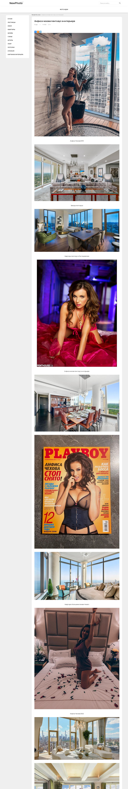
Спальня (11, 51)
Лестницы (11, 22)
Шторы (10, 40)
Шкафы (10, 33)
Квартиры (11, 29)
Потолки (11, 47)
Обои (10, 26)
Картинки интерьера (15, 54)
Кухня (10, 19)
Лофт (10, 44)
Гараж (10, 36)
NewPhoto (16, 3)
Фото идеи (64, 9)
